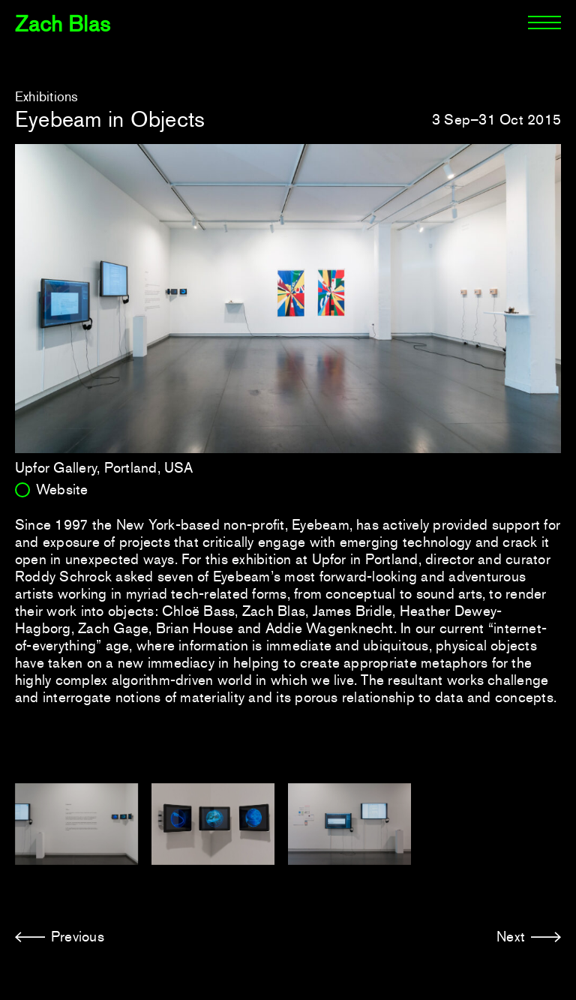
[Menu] (544, 22)
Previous (77, 936)
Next (510, 936)
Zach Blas (62, 24)
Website (62, 489)
